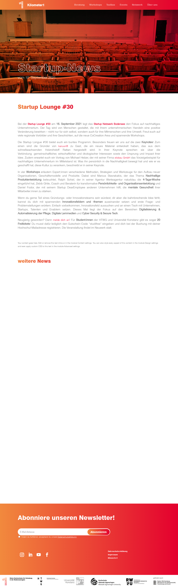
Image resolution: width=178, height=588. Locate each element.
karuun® (63, 146)
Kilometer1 (113, 558)
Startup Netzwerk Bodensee (109, 123)
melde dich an (61, 219)
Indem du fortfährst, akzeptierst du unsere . (47, 537)
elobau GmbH (122, 157)
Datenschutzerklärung (67, 537)
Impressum (113, 555)
